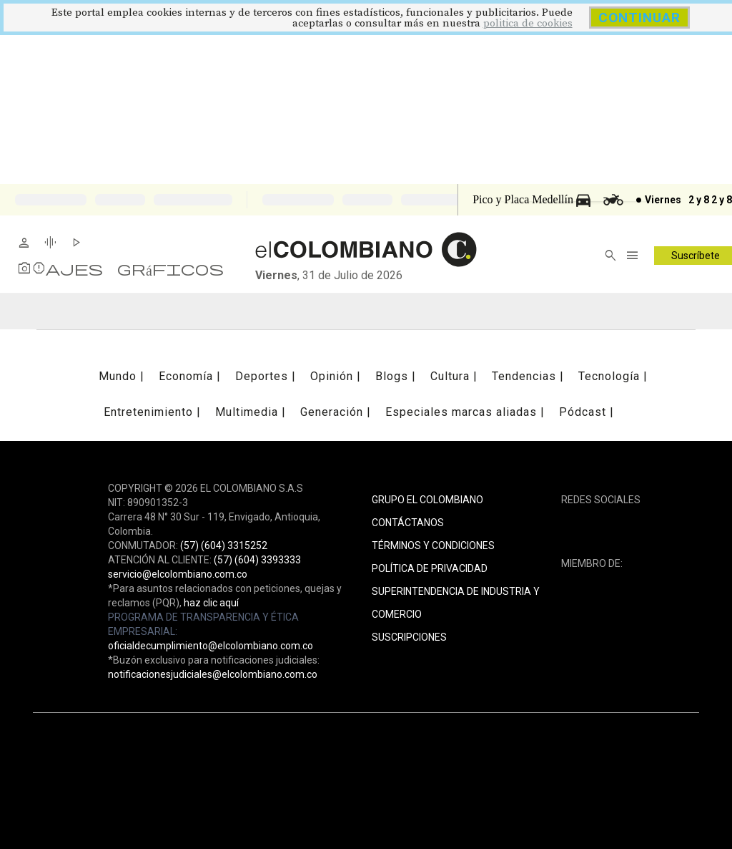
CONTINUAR (639, 17)
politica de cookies (528, 23)
